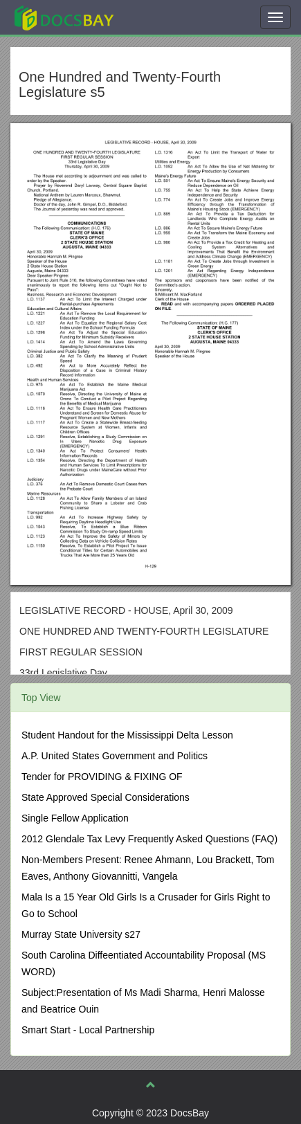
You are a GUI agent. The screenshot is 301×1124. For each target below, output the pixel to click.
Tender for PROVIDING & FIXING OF (102, 776)
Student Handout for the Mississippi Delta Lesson (127, 735)
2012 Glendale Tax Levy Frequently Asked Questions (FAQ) (149, 838)
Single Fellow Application (75, 818)
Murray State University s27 (80, 934)
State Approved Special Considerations (105, 797)
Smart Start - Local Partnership (87, 1029)
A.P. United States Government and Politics (114, 755)
